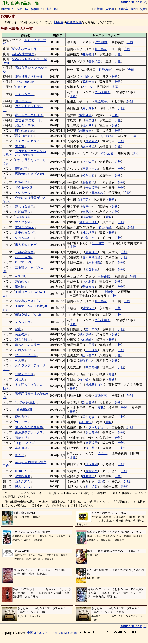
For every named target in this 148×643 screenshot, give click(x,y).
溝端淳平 (88, 308)
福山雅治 (85, 422)
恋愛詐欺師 (22, 476)
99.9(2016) (22, 216)
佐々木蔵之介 (91, 257)
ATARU (20, 276)
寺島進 (90, 120)
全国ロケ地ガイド (39, 632)
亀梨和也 (88, 182)
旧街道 (58, 22)
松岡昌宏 (88, 175)
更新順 (98, 9)
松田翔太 (98, 243)
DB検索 (123, 9)
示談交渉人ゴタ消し (29, 314)
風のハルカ (22, 486)
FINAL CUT (23, 182)
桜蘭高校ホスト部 (24, 49)
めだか (19, 455)
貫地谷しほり (88, 222)
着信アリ (21, 437)
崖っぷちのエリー (27, 344)
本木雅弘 (88, 281)
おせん (19, 379)
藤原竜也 (88, 146)
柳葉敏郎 (88, 54)
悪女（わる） (24, 135)
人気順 (110, 9)
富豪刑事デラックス (29, 432)
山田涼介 (91, 350)
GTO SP (20, 87)
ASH (55, 632)
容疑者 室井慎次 (23, 54)
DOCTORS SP (24, 81)
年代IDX (7, 9)
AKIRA (87, 87)
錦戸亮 (83, 199)
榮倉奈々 (88, 286)
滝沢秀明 (88, 108)
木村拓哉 (94, 262)
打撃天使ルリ (24, 374)
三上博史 (107, 292)
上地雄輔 (85, 339)
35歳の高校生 (24, 252)
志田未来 (85, 130)
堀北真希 (85, 115)
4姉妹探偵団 (23, 409)
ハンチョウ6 (23, 257)
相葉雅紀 (91, 269)
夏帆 (101, 407)
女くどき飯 (22, 222)
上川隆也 (85, 76)
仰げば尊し (22, 211)
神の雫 (19, 360)
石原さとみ (90, 168)
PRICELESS (23, 262)
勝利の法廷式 (24, 130)
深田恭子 (91, 432)
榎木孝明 (88, 125)
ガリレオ (21, 422)
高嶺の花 (21, 168)
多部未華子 (102, 92)
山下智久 (88, 355)
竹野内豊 (105, 69)
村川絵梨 (91, 486)
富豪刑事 (21, 448)
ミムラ (102, 453)
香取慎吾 (94, 61)
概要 (134, 9)
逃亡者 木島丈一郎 (28, 120)
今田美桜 (107, 136)
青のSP (20, 146)
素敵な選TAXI (24, 227)
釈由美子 (88, 402)
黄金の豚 (21, 334)
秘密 (18, 329)
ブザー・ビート (26, 355)
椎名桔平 (88, 232)
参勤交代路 (74, 22)
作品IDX (22, 9)
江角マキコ (90, 237)
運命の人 (21, 281)
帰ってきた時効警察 (29, 427)
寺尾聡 (87, 211)
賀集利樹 (101, 42)
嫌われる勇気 (24, 206)
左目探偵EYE (24, 350)
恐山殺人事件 (24, 125)
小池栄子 (88, 161)
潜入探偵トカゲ (26, 244)
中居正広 (104, 276)
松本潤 (87, 217)
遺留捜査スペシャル (29, 76)
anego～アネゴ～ (26, 442)
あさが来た (22, 481)
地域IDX (51, 9)
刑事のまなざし (26, 232)
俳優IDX (37, 9)
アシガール (22, 192)
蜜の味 (19, 286)
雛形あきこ (90, 417)
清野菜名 (107, 153)
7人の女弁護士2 (26, 402)
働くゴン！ (23, 101)
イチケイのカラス (27, 141)
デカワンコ (22, 322)
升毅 (130, 42)
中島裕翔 (91, 367)
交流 (143, 9)
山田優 (90, 345)
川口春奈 (101, 49)
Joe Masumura (68, 632)
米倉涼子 (91, 187)
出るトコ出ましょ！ (29, 115)
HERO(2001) (23, 471)
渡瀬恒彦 (101, 395)
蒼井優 (83, 379)
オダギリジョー (96, 427)
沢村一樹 (88, 81)
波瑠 (101, 481)
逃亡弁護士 (22, 339)
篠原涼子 (101, 101)
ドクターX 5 (23, 187)
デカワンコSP (24, 94)
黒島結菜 (98, 193)
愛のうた (21, 416)
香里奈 (87, 206)
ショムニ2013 (24, 237)
